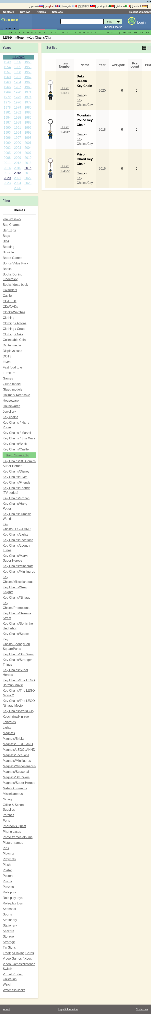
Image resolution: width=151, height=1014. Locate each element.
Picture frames (13, 842)
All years (18, 57)
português (106, 6)
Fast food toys (13, 367)
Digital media (12, 345)
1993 (7, 132)
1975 (7, 102)
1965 (27, 82)
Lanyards (9, 722)
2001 (27, 142)
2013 (27, 163)
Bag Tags (9, 230)
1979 (17, 107)
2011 (7, 163)
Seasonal (9, 909)
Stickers (8, 931)
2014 (7, 168)
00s (16, 38)
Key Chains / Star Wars (19, 438)
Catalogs (57, 11)
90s (10, 38)
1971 (27, 92)
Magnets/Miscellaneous (19, 766)
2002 (7, 147)
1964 (17, 82)
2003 (17, 147)
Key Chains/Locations (18, 540)
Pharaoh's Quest (14, 826)
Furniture (9, 373)
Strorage (9, 942)
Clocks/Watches (14, 312)
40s (124, 33)
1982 (17, 112)
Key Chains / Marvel (17, 432)
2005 (7, 152)
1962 (27, 77)
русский (36, 6)
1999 (7, 142)
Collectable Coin (14, 339)
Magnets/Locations (16, 755)
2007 (27, 152)
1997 (17, 137)
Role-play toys (13, 903)
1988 (17, 122)
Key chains (10, 417)
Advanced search (112, 26)
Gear (80, 95)
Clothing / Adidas (14, 323)
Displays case (12, 351)
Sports (7, 914)
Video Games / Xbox (17, 958)
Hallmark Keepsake (16, 395)
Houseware (11, 400)
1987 (7, 122)
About (6, 1009)
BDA (6, 241)
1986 (27, 117)
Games (8, 378)
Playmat (8, 853)
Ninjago (8, 799)
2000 (17, 142)
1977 (27, 102)
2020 (7, 178)
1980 (27, 107)
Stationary (10, 920)
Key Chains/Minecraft (18, 566)
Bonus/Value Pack (15, 263)
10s (22, 38)
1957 (7, 72)
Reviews (25, 11)
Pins (6, 848)
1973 (17, 97)
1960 (7, 77)
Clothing (8, 317)
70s (141, 33)
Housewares (11, 406)
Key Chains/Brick (15, 444)
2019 (27, 173)
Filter (6, 200)
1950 (17, 62)
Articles (41, 11)
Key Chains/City (17, 455)
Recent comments (140, 11)
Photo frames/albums (17, 837)
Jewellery (9, 411)
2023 (7, 183)
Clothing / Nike (13, 334)
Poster (7, 870)
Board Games (12, 258)
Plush (7, 864)
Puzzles (8, 886)
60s (135, 33)
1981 (7, 112)
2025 (27, 183)
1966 (7, 87)
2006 (17, 152)
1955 (17, 67)
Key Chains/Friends (16, 482)
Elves (6, 362)
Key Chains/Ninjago (16, 597)
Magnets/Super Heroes (19, 782)
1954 (7, 67)
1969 (7, 92)
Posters (8, 875)
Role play (9, 892)
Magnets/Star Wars (16, 777)
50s (129, 33)
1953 (27, 62)
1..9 (10, 33)
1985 (17, 117)
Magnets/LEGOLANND (19, 749)
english (53, 6)
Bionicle (8, 252)
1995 (27, 132)
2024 (17, 183)
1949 (7, 62)
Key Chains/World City (18, 711)
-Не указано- (12, 219)
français (69, 6)
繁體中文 (87, 6)
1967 (17, 87)
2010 (27, 157)
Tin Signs (9, 947)
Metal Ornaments (15, 788)
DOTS (7, 356)
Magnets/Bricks (13, 738)
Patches (8, 815)
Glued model (12, 384)
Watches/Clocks (14, 990)
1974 (27, 97)
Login (141, 22)
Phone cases (12, 831)
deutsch (140, 6)
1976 (17, 102)
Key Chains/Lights (15, 534)
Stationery (10, 925)
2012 (17, 163)
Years (7, 47)
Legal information (68, 1009)
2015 (17, 168)
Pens (6, 820)
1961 (17, 77)
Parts (51, 22)
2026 (17, 188)
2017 (7, 173)
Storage (8, 936)
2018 (17, 173)
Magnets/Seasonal (16, 771)
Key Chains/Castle (16, 449)
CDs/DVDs (10, 306)
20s (28, 38)
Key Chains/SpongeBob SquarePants (16, 644)
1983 (27, 112)
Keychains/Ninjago (16, 716)
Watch (7, 984)
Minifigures (38, 22)
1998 (27, 137)
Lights (7, 727)
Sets (25, 22)
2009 (17, 157)
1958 (17, 72)
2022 (27, 178)
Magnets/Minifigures (17, 760)
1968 (27, 87)
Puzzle (7, 881)
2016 (27, 168)
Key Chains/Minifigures (19, 571)
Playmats (9, 859)
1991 (17, 127)
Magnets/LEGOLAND (18, 744)
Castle (7, 295)
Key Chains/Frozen (16, 498)
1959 (27, 72)
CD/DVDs (9, 301)
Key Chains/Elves (15, 477)
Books (7, 269)
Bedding (8, 246)
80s (147, 33)
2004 (27, 147)
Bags (6, 235)
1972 (7, 97)
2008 (7, 157)
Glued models (12, 389)
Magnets (9, 733)
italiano (123, 6)
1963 (7, 82)
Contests (8, 11)
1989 (27, 122)
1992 (27, 127)
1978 (7, 107)
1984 (7, 117)
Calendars (10, 290)
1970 (17, 92)
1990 (7, 127)
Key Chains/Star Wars (18, 654)
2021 (17, 178)
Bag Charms (11, 224)
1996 (7, 137)
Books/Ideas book (15, 284)
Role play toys (13, 898)
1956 (27, 67)
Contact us (142, 1009)
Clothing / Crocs (14, 328)
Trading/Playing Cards (18, 953)
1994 (17, 132)
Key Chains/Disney (16, 471)
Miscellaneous (13, 793)
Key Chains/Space (16, 633)
